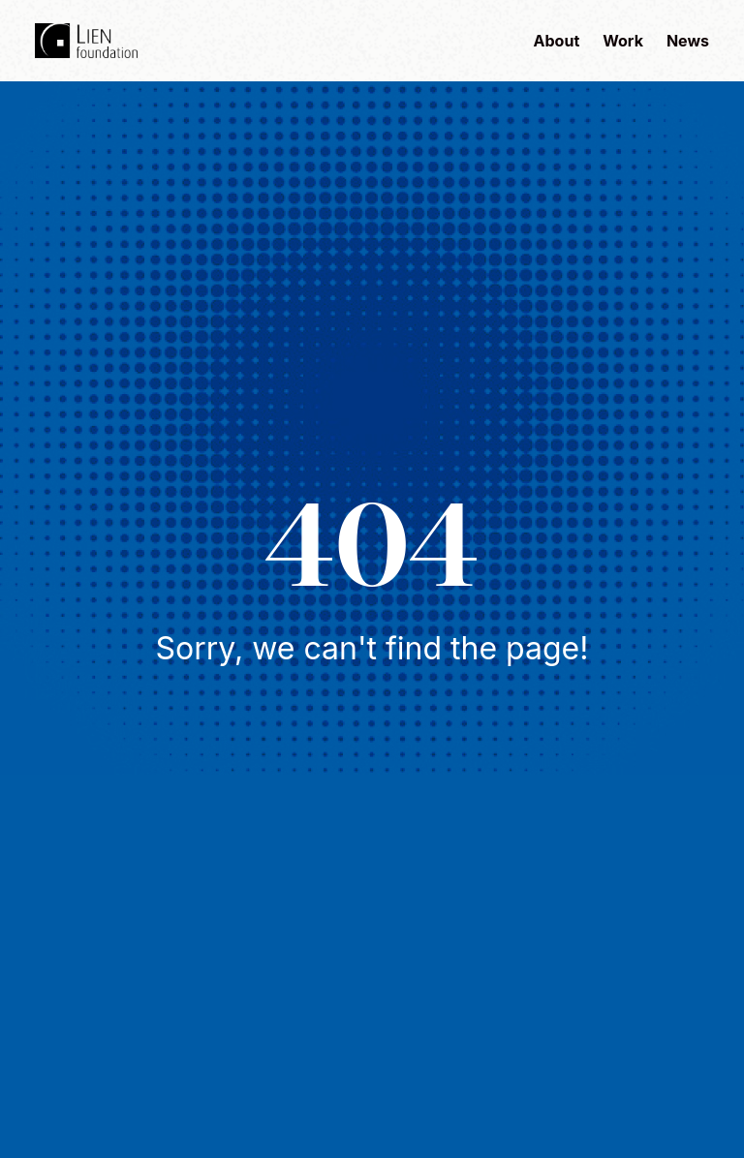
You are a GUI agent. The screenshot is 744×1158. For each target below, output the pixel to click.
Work (623, 40)
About (557, 40)
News (687, 40)
